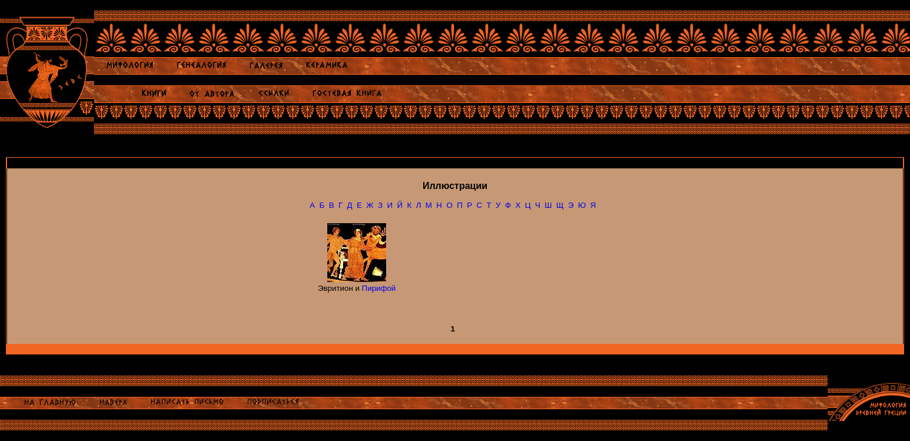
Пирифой (379, 288)
